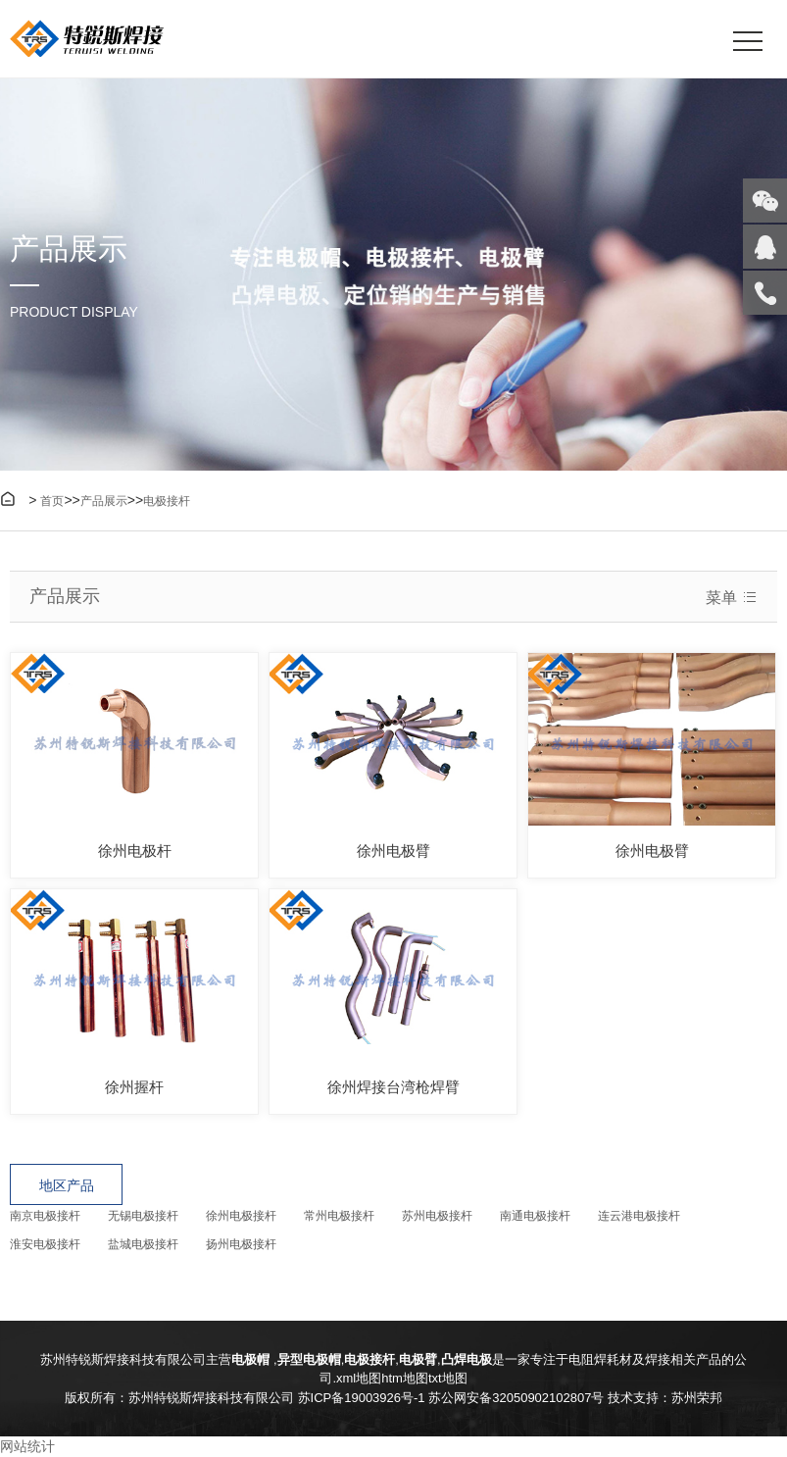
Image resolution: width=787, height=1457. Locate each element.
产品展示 (103, 501)
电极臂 (418, 1359)
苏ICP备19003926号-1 (361, 1397)
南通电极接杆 (535, 1216)
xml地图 (358, 1378)
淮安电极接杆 (45, 1244)
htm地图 (404, 1378)
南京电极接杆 (45, 1216)
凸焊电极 (466, 1359)
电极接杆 (166, 501)
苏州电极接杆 (437, 1216)
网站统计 (27, 1446)
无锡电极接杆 (143, 1216)
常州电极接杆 (339, 1216)
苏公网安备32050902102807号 (516, 1397)
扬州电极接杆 (241, 1244)
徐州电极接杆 (241, 1216)
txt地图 (447, 1378)
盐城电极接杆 (143, 1244)
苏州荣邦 (696, 1397)
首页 (52, 501)
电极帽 (252, 1359)
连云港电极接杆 (639, 1216)
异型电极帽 (309, 1359)
